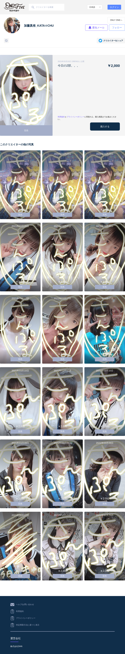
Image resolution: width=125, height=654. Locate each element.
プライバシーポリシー (75, 117)
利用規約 (61, 117)
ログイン (114, 7)
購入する (104, 126)
